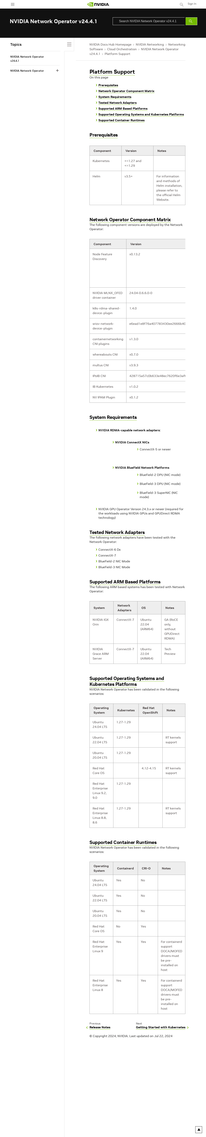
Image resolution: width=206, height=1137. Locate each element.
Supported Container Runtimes (121, 120)
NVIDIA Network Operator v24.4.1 (27, 59)
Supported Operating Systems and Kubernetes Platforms (141, 114)
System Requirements (114, 97)
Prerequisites (108, 85)
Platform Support (117, 54)
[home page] (98, 4)
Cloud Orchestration (122, 49)
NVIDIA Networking (150, 44)
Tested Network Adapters (117, 103)
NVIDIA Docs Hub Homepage (110, 44)
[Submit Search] (191, 21)
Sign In (192, 3)
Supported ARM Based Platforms (122, 108)
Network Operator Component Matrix (126, 91)
